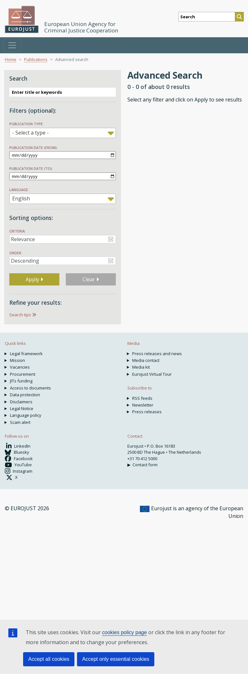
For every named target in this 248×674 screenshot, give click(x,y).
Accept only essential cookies (115, 659)
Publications (35, 59)
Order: (15, 252)
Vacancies (20, 367)
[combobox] (62, 133)
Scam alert (20, 422)
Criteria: (17, 231)
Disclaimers (21, 402)
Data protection (25, 395)
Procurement (22, 374)
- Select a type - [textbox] (30, 132)
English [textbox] (21, 198)
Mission (17, 360)
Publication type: (26, 123)
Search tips (20, 315)
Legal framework (26, 353)
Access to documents (30, 388)
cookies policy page (124, 632)
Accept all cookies (48, 659)
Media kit (141, 367)
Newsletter (142, 405)
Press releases (147, 412)
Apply (34, 279)
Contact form (145, 465)
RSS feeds (142, 398)
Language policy (25, 415)
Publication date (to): (31, 168)
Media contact (145, 360)
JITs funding (21, 381)
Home (10, 59)
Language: (19, 189)
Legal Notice (21, 408)
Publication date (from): (33, 147)
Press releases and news (157, 353)
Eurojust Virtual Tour (152, 374)
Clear (90, 279)
